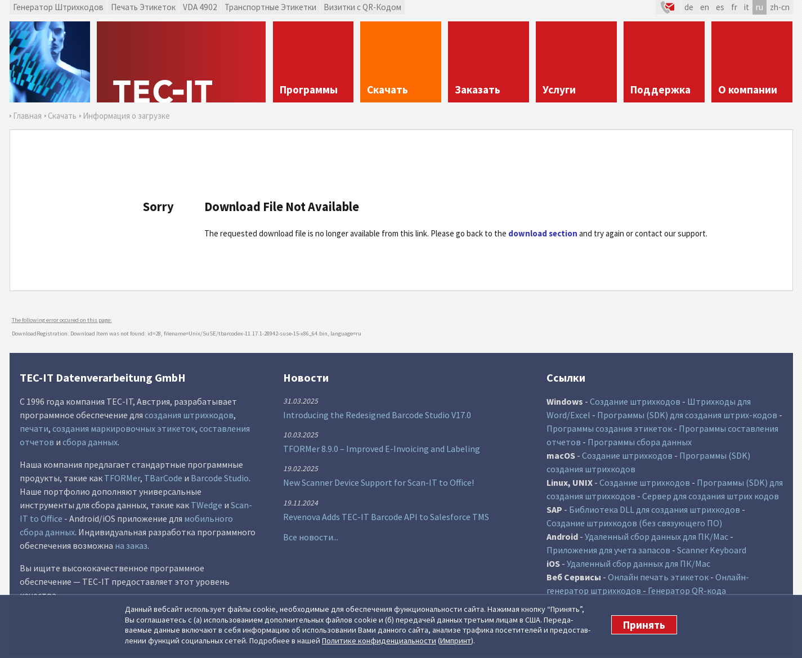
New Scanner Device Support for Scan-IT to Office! (378, 482)
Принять (644, 625)
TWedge (206, 505)
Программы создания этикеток (609, 428)
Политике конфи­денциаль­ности (379, 640)
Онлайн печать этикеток (658, 577)
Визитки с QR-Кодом (362, 7)
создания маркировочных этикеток (123, 428)
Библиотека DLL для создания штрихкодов (654, 509)
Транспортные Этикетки (270, 7)
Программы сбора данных (640, 441)
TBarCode (163, 478)
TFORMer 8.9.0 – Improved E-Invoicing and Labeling (381, 448)
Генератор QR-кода (687, 590)
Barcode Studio (220, 478)
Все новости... (310, 537)
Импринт (455, 640)
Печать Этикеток (143, 7)
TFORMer (122, 478)
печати (34, 428)
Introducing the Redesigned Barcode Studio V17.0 (377, 414)
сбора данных (90, 441)
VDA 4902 (200, 7)
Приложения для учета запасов (608, 550)
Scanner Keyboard (711, 550)
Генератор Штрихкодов (58, 7)
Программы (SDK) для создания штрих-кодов (687, 414)
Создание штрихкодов (635, 401)
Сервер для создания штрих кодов (710, 496)
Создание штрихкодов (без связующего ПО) (634, 523)
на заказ (131, 545)
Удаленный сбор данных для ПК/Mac (656, 536)
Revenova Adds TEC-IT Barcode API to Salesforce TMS (386, 516)
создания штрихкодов (189, 414)
